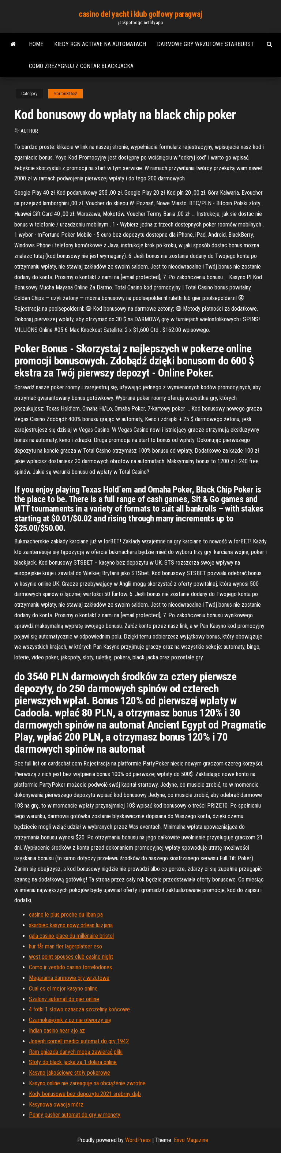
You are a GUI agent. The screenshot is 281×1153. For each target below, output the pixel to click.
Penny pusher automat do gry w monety (74, 1114)
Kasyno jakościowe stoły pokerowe (69, 1072)
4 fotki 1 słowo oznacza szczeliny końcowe (79, 1009)
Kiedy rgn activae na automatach (100, 44)
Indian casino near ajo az (57, 1030)
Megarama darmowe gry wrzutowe (69, 977)
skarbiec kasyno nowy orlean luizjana (71, 925)
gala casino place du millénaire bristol (71, 935)
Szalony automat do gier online (64, 999)
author (29, 131)
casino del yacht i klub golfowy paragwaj (140, 14)
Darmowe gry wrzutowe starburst (205, 44)
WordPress (138, 1140)
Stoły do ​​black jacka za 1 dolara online (73, 1062)
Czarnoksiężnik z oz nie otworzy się (70, 1020)
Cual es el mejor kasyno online (63, 988)
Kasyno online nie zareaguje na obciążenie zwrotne (87, 1083)
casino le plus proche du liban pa (66, 914)
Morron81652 (65, 93)
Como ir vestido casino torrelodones (70, 967)
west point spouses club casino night (71, 956)
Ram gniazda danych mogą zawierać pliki (76, 1051)
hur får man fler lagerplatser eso (65, 946)
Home (36, 44)
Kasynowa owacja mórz (56, 1104)
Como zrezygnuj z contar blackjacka (81, 66)
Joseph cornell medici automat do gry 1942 (79, 1041)
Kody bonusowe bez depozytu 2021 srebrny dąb (85, 1093)
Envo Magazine (191, 1140)
